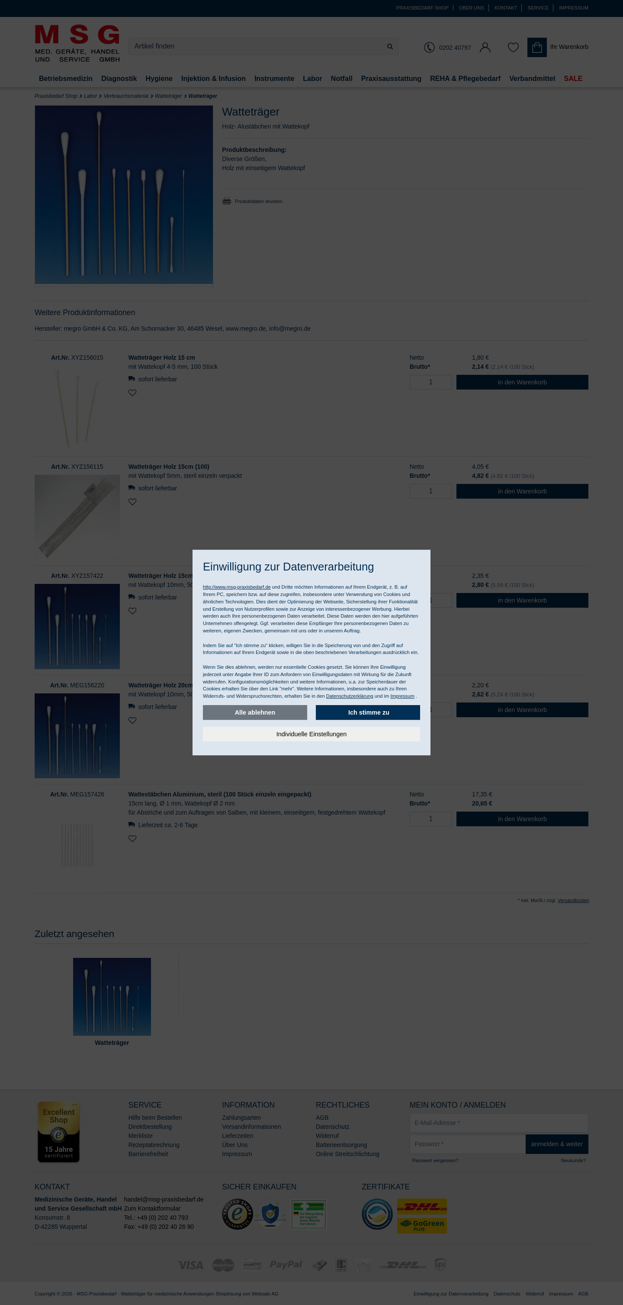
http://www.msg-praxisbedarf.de (237, 587)
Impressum (402, 696)
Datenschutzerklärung (349, 696)
